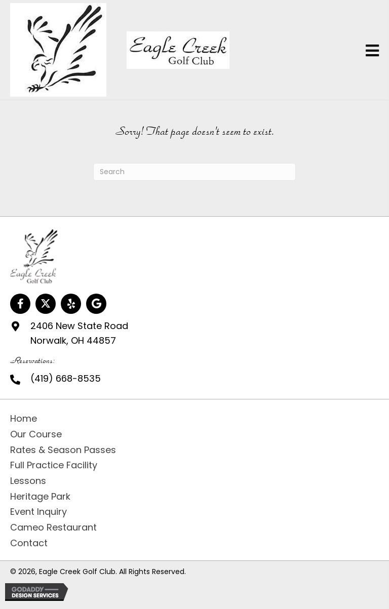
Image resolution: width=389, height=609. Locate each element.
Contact (29, 543)
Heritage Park (40, 496)
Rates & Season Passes (63, 449)
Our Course (36, 434)
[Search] (194, 172)
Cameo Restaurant (53, 527)
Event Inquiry (38, 511)
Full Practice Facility (53, 465)
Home (23, 418)
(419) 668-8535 (65, 378)
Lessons (28, 480)
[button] (20, 304)
